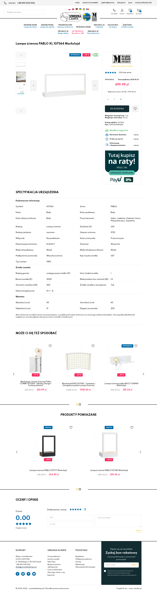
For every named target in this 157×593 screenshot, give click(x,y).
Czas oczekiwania (55, 570)
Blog (130, 2)
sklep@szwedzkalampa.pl (26, 568)
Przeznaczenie (83, 28)
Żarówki (127, 27)
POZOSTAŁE (81, 551)
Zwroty (78, 562)
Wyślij (138, 531)
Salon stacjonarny (90, 2)
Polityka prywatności (83, 560)
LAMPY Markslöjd (107, 2)
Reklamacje (80, 565)
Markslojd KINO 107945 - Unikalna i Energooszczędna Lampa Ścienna (78, 385)
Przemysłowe (65, 27)
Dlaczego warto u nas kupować (56, 574)
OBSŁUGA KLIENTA (57, 551)
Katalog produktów (143, 2)
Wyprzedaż (78, 33)
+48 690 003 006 (26, 3)
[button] (21, 56)
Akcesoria (113, 27)
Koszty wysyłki (53, 560)
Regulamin (79, 557)
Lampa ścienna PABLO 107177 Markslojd (48, 471)
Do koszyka (117, 109)
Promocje (63, 33)
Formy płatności (54, 557)
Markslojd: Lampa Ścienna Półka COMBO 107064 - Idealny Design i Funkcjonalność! (35, 384)
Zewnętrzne (47, 27)
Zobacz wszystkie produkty (122, 67)
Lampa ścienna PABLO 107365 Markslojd (109, 471)
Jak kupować (53, 568)
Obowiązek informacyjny (85, 568)
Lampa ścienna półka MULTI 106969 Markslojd (121, 385)
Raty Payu (52, 562)
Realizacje (121, 2)
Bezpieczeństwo (54, 565)
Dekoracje (99, 27)
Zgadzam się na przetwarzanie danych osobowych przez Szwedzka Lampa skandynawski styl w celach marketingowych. (122, 573)
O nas (77, 2)
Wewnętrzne (30, 27)
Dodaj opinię (126, 73)
